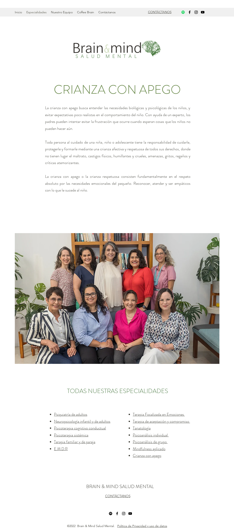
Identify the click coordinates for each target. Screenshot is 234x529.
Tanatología (142, 428)
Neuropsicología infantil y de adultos (82, 421)
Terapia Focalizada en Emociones (159, 414)
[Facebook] (189, 12)
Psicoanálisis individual (151, 435)
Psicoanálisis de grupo (150, 442)
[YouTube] (202, 12)
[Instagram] (196, 12)
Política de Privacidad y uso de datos (142, 526)
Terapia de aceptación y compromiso (161, 421)
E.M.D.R (61, 449)
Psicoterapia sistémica (71, 435)
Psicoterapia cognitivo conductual (80, 428)
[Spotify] (183, 12)
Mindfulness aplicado (149, 449)
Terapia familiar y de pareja (74, 442)
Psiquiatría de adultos (70, 414)
